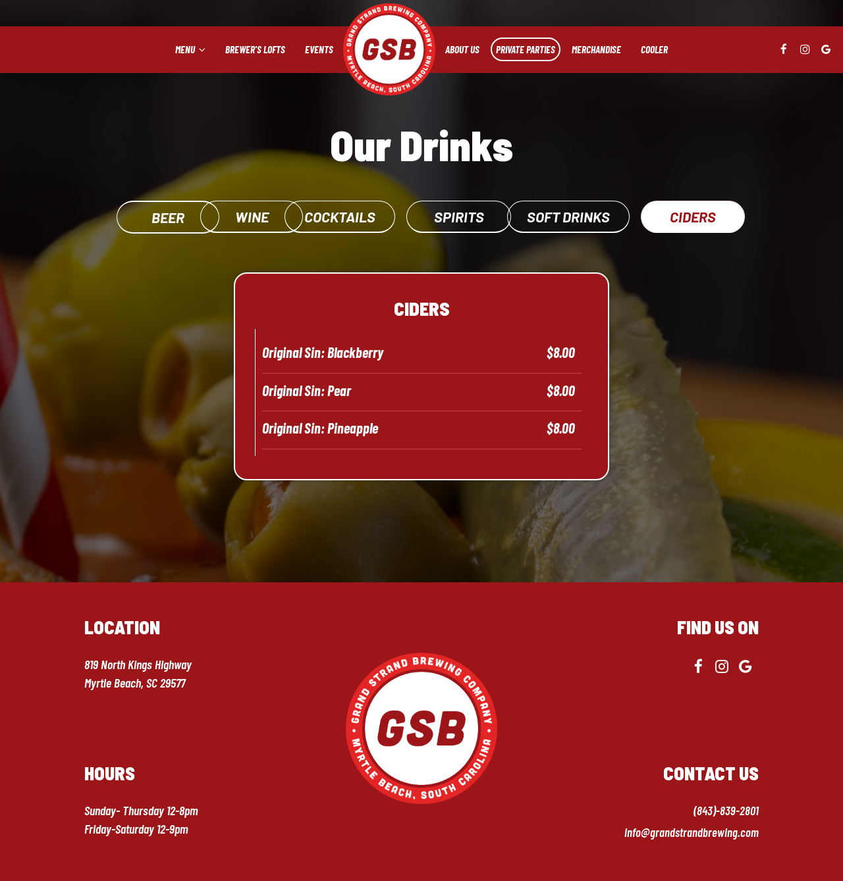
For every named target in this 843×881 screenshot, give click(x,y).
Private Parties (525, 49)
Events (319, 49)
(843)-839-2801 (725, 810)
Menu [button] (190, 49)
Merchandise (596, 49)
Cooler (654, 49)
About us (462, 49)
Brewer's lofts (255, 49)
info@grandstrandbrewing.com (690, 832)
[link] (389, 49)
